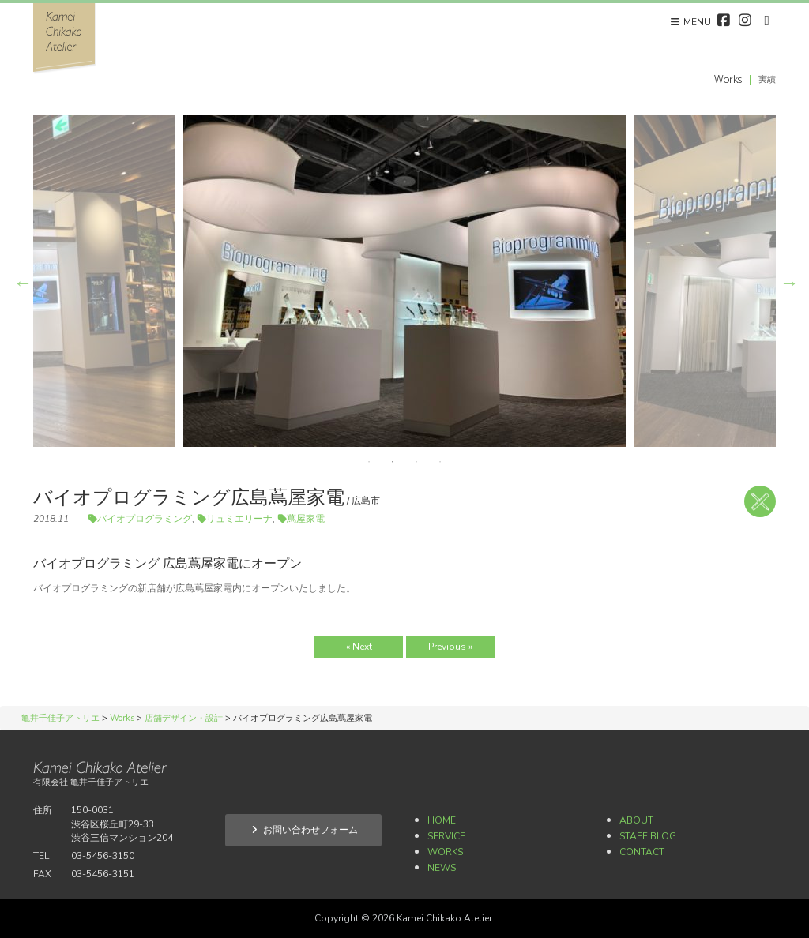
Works (445, 852)
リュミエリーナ (239, 518)
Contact (641, 852)
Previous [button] (21, 281)
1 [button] (369, 462)
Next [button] (788, 281)
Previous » (450, 646)
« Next (359, 646)
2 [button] (393, 462)
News (441, 867)
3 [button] (416, 462)
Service (446, 836)
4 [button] (440, 462)
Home (441, 820)
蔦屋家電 (306, 518)
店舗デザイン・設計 (760, 501)
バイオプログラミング (144, 518)
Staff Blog (647, 836)
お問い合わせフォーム (303, 830)
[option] (404, 281)
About (636, 820)
